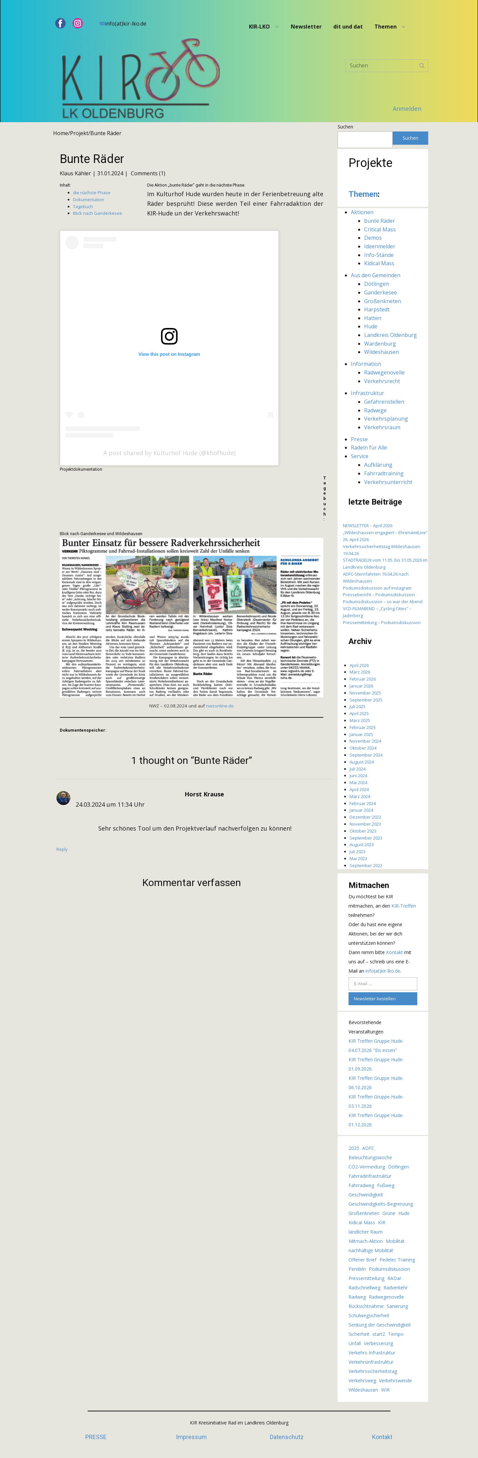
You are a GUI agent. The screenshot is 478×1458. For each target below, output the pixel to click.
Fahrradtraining (384, 473)
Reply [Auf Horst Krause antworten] (62, 849)
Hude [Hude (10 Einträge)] (404, 1213)
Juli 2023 (357, 851)
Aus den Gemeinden (375, 275)
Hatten (372, 318)
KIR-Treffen (403, 906)
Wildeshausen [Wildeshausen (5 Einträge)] (363, 1390)
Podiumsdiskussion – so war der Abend (383, 602)
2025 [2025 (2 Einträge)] (354, 1148)
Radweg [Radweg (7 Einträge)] (357, 1297)
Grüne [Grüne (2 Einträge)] (388, 1213)
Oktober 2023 (363, 831)
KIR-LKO (259, 26)
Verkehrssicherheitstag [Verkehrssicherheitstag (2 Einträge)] (373, 1371)
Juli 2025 (357, 706)
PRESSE (96, 1436)
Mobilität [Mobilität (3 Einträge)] (395, 1241)
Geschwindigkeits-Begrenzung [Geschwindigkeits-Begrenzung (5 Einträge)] (381, 1204)
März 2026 (360, 672)
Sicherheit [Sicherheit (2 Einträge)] (359, 1334)
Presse (359, 439)
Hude (370, 326)
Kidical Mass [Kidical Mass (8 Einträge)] (362, 1222)
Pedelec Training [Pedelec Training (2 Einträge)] (397, 1259)
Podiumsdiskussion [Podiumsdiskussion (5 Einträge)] (389, 1269)
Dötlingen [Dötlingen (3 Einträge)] (398, 1167)
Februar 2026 (363, 679)
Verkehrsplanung (386, 418)
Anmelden (407, 109)
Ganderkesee (380, 292)
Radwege (375, 410)
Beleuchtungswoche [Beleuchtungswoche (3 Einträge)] (370, 1157)
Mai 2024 (358, 782)
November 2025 (365, 693)
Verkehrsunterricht (388, 482)
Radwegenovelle (384, 372)
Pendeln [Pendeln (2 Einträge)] (357, 1269)
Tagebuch (83, 206)
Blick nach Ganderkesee (97, 213)
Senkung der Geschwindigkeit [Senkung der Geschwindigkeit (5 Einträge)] (380, 1325)
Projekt (79, 133)
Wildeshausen (381, 352)
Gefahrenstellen (384, 401)
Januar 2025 (361, 734)
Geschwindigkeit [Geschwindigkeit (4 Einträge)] (366, 1194)
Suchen (345, 126)
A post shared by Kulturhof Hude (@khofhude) (169, 453)
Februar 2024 (363, 803)
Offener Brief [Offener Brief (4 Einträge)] (362, 1259)
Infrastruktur (367, 393)
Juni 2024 (358, 775)
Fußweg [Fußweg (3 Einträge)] (385, 1185)
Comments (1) (147, 173)
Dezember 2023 (365, 817)
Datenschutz (287, 1436)
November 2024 (365, 741)
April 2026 (359, 665)
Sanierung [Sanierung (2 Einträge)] (397, 1306)
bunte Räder (379, 220)
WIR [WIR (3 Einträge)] (385, 1390)
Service (359, 456)
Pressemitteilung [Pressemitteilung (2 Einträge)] (366, 1278)
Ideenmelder (379, 246)
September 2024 (366, 755)
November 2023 (365, 824)
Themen (385, 26)
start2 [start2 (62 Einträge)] (378, 1334)
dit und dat (348, 26)
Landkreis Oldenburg (390, 335)
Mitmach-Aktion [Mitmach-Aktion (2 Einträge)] (366, 1241)
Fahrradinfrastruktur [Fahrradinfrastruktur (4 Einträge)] (370, 1176)
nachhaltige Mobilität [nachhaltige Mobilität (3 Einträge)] (371, 1250)
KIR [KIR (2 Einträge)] (381, 1222)
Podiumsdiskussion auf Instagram (377, 588)
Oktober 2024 (363, 748)
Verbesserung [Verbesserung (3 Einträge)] (378, 1343)
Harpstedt (376, 309)
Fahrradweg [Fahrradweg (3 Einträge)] (361, 1185)
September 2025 (366, 700)
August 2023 (362, 845)
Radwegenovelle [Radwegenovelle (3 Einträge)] (386, 1297)
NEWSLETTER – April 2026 (367, 525)
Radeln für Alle (369, 447)
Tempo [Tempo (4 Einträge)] (396, 1334)
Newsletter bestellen (375, 999)
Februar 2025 (363, 727)
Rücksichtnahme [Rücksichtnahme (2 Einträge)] (366, 1306)
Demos (373, 237)
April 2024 (359, 789)
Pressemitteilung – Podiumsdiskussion (382, 622)
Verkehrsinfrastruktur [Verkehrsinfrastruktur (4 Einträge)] (371, 1362)
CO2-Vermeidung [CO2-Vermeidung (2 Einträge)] (367, 1167)
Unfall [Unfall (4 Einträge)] (355, 1343)
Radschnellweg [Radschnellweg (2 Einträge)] (364, 1287)
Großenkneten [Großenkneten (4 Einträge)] (364, 1213)
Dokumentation (88, 199)
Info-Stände (379, 255)
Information (366, 363)
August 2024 (362, 762)
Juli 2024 (357, 769)
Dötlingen (376, 283)
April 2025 (359, 713)
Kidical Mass (379, 263)
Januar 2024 (361, 810)
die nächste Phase (92, 193)
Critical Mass (380, 229)
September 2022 (366, 865)
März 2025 (360, 720)
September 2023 (366, 838)
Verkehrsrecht (382, 381)
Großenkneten (382, 301)
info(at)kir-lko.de (123, 24)
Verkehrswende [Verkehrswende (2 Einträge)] (395, 1380)
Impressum (191, 1436)
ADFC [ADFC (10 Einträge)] (368, 1148)
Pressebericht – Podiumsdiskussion (379, 595)
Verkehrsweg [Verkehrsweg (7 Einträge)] (362, 1380)
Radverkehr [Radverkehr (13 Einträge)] (395, 1287)
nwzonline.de (220, 706)
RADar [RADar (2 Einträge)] (394, 1278)
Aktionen (362, 212)
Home (60, 133)
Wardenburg (380, 343)
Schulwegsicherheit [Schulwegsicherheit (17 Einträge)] (369, 1315)
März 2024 (360, 796)
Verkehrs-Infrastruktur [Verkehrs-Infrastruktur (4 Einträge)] (372, 1352)
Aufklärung (378, 464)
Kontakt (395, 952)
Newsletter (306, 26)
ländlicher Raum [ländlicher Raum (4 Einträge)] (366, 1232)
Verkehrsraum (382, 427)
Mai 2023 (358, 858)
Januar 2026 (361, 686)
